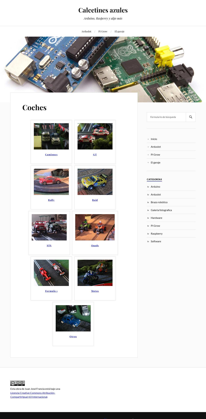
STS (49, 245)
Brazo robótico (159, 202)
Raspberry (156, 233)
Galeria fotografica (161, 210)
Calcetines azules (103, 10)
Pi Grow (102, 31)
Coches (34, 107)
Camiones (51, 154)
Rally (51, 200)
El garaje (120, 31)
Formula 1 (51, 291)
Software (156, 241)
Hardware (156, 217)
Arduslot (86, 31)
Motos (95, 291)
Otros (73, 336)
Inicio (154, 138)
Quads (95, 245)
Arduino (155, 186)
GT (95, 154)
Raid (95, 200)
